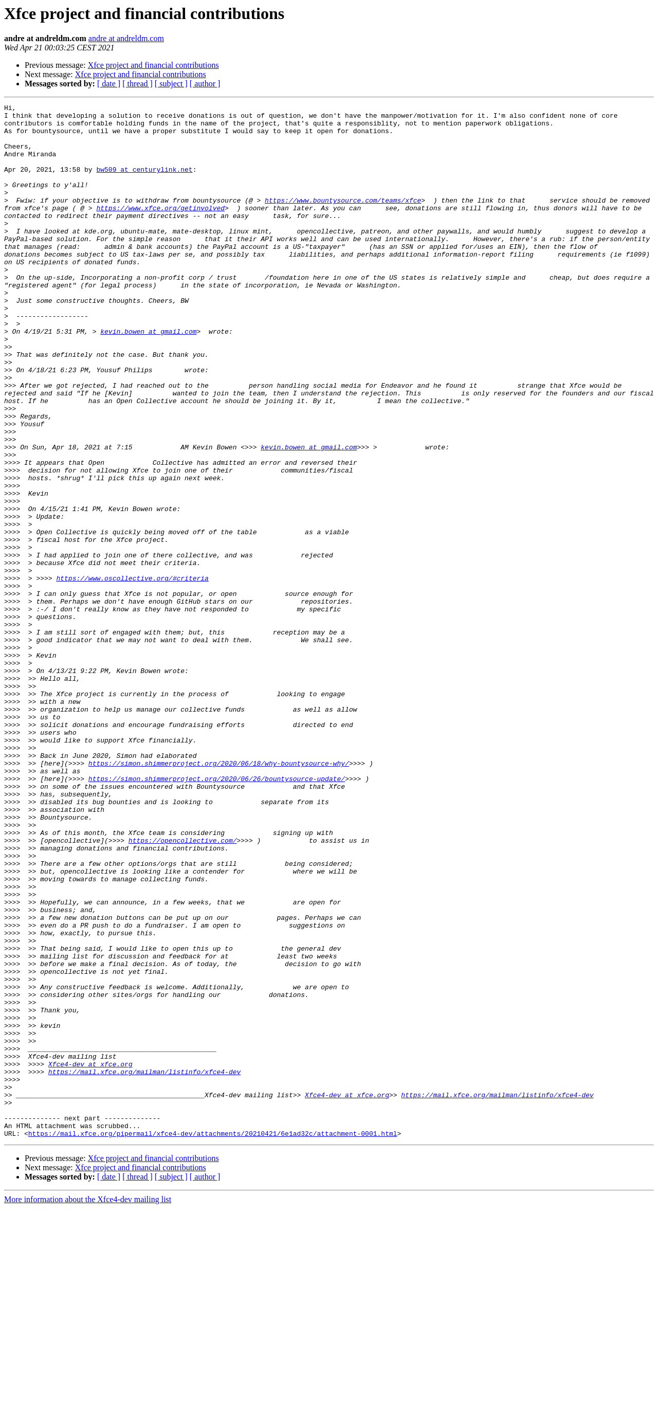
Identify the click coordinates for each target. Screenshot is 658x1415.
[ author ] (205, 83)
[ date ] (108, 83)
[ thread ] (137, 83)
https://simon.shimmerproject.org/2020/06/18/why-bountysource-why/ (218, 895)
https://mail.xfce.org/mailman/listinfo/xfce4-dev (144, 1266)
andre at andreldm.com (126, 38)
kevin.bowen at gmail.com (148, 377)
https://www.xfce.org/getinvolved (160, 229)
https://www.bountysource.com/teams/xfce (343, 220)
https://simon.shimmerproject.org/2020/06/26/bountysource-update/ (216, 914)
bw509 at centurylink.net (144, 183)
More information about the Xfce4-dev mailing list (87, 1406)
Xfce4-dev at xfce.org (90, 1256)
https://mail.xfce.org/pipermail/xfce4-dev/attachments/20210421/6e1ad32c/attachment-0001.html (212, 1340)
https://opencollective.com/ (183, 988)
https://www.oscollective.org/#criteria (132, 673)
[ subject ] (171, 83)
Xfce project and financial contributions (153, 65)
